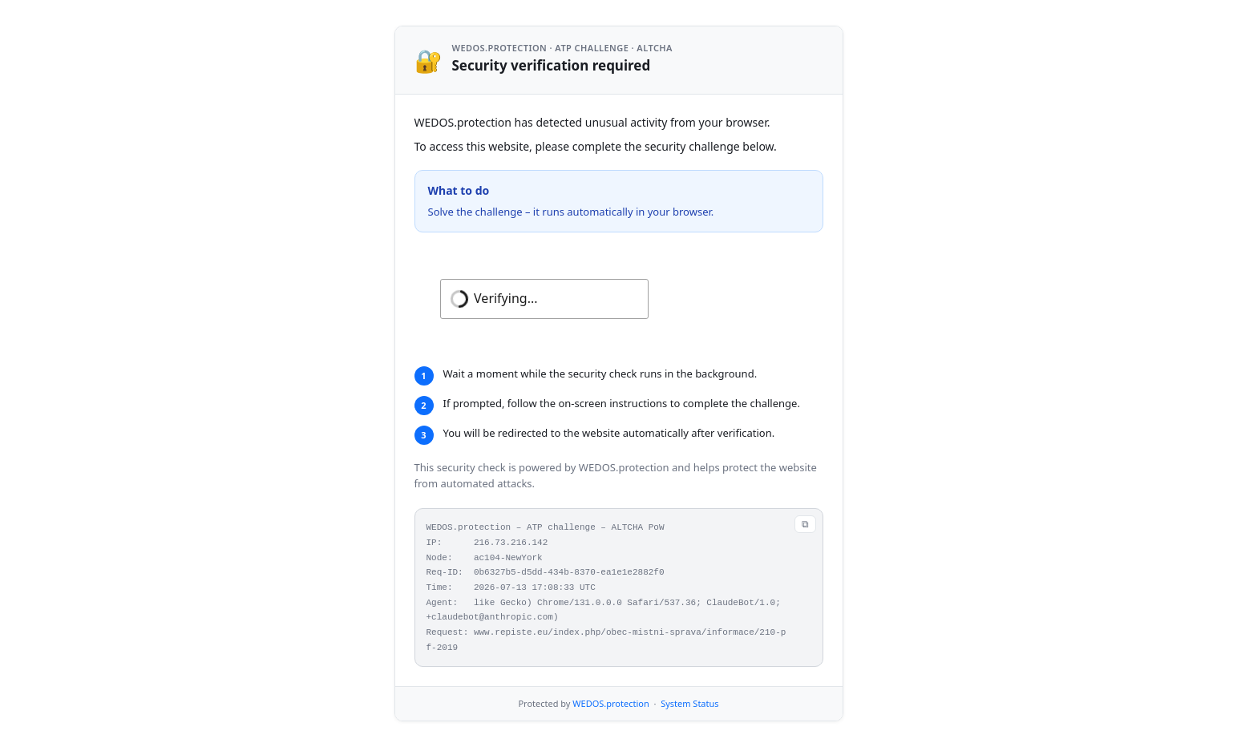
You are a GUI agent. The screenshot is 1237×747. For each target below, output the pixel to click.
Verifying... (505, 298)
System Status (689, 703)
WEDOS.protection (610, 703)
